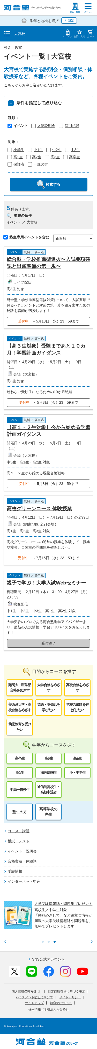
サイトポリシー (70, 997)
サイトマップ (34, 1003)
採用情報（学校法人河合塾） (48, 1009)
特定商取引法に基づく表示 (66, 991)
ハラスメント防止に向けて (34, 997)
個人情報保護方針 (26, 991)
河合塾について (61, 1003)
